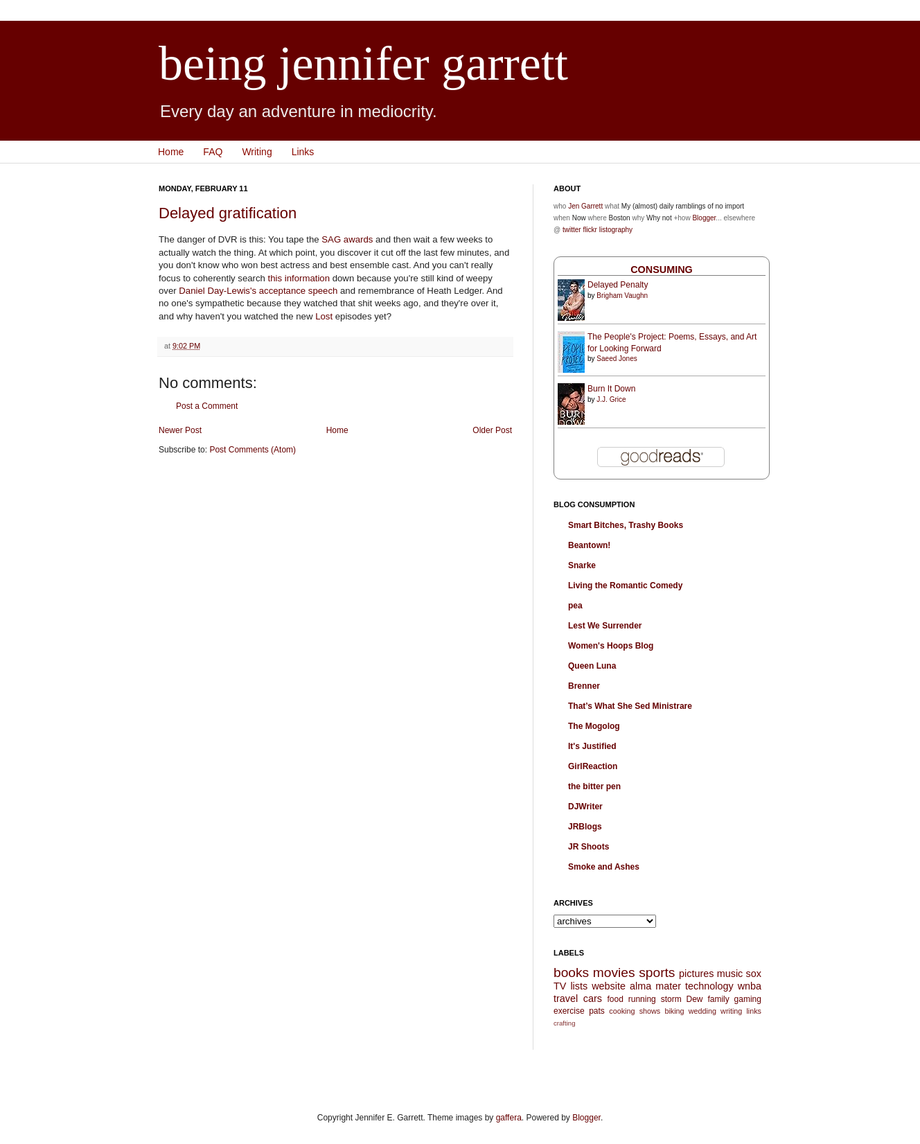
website (609, 986)
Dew (695, 999)
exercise (569, 1011)
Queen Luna (592, 666)
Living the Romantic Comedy (625, 585)
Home (171, 151)
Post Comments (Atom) (252, 450)
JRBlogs (585, 826)
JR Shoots (588, 847)
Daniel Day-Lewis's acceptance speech (258, 290)
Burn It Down (611, 389)
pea (575, 605)
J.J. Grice (611, 399)
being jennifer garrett (363, 63)
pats (597, 1011)
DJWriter (585, 806)
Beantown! (589, 545)
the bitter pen (594, 786)
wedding (702, 1011)
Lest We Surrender (605, 626)
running (642, 999)
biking (674, 1011)
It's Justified (592, 746)
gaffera (509, 1118)
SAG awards (347, 239)
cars (592, 998)
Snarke (582, 565)
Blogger (704, 218)
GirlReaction (592, 766)
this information (299, 278)
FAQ (212, 151)
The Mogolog (594, 726)
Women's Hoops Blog (610, 646)
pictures (696, 973)
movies (614, 972)
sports (657, 972)
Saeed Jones (616, 358)
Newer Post (180, 430)
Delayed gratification (228, 213)
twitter (572, 230)
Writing (257, 151)
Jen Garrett (585, 206)
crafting (564, 1023)
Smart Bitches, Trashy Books (625, 525)
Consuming (661, 269)
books (571, 972)
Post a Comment (207, 406)
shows (650, 1011)
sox (753, 973)
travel (566, 998)
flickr (590, 230)
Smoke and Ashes (603, 867)
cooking (622, 1011)
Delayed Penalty (617, 285)
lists (578, 986)
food (615, 999)
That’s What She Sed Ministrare (630, 706)
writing (731, 1011)
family (718, 999)
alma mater (655, 986)
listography (615, 230)
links (753, 1011)
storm (671, 999)
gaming (747, 999)
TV (560, 986)
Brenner (584, 686)
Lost (324, 316)
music (730, 973)
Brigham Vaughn (622, 295)
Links (303, 151)
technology (709, 986)
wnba (749, 986)
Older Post (492, 430)
